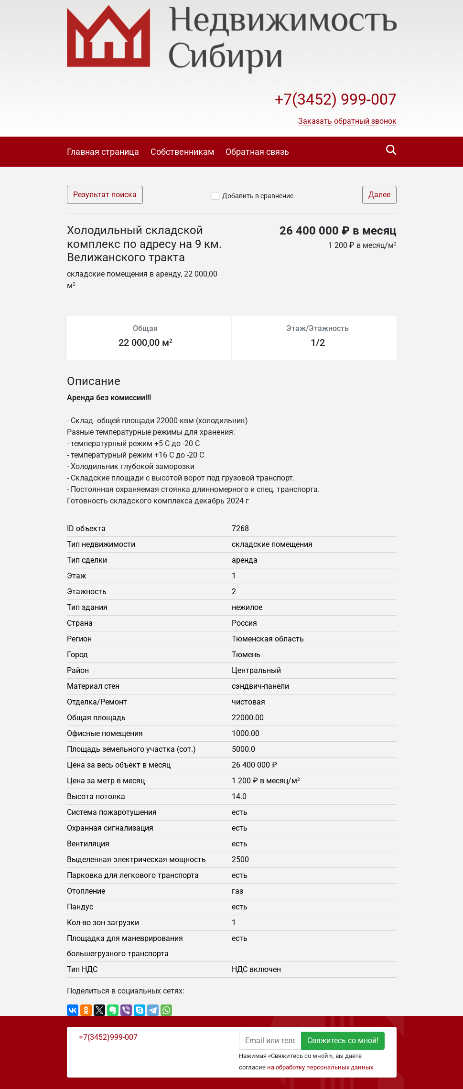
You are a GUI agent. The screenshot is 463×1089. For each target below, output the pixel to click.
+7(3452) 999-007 (336, 99)
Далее (379, 194)
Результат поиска (105, 194)
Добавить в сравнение (257, 196)
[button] (347, 121)
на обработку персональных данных (320, 1067)
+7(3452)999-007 (108, 1037)
